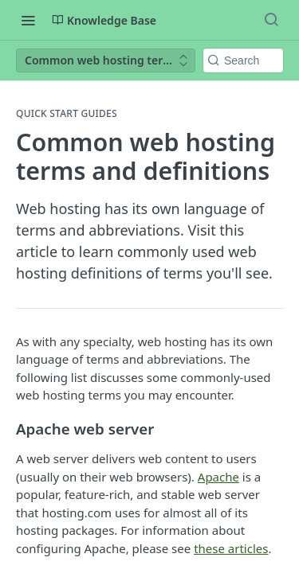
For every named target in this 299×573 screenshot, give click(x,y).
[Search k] (243, 60)
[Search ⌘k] (271, 20)
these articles (231, 548)
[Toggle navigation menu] (28, 20)
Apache (218, 477)
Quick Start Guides (66, 113)
